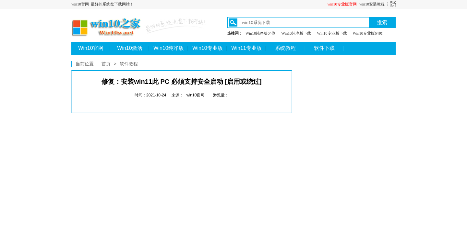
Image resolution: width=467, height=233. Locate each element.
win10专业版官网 (342, 4)
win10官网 (195, 95)
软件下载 (324, 48)
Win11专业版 (246, 48)
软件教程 (129, 63)
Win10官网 (90, 48)
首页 (106, 63)
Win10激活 (129, 48)
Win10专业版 (207, 48)
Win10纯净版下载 (296, 33)
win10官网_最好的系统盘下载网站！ (102, 4)
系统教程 (285, 48)
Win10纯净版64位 (260, 33)
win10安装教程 (372, 4)
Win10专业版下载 (332, 33)
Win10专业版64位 (368, 33)
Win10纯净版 (168, 48)
